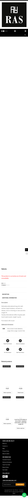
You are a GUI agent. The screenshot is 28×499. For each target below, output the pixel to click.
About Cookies (6, 453)
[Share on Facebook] (20, 342)
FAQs (4, 448)
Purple (20, 388)
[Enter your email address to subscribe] (14, 484)
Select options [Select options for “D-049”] (7, 423)
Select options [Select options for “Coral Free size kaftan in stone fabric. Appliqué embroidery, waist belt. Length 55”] (20, 428)
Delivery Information (7, 462)
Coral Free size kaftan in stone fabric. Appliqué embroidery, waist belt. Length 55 (20, 422)
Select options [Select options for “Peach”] (7, 392)
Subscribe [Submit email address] (20, 484)
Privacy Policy (6, 451)
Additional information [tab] (9, 298)
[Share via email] (20, 350)
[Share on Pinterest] (7, 350)
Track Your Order (6, 464)
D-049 (7, 419)
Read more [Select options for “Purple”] (20, 392)
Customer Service (7, 459)
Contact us (5, 446)
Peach (7, 388)
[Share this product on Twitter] (7, 342)
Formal (7, 285)
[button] (25, 31)
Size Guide (5, 469)
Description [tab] (5, 294)
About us (5, 443)
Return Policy (6, 467)
